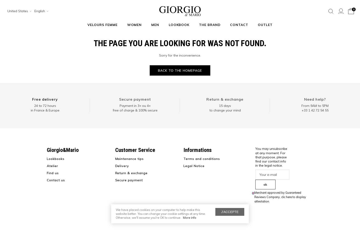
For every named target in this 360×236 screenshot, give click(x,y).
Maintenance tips (129, 159)
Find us (53, 173)
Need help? (315, 99)
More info (189, 217)
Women (134, 25)
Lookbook (179, 25)
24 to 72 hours (45, 106)
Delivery (122, 166)
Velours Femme (102, 25)
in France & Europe (45, 110)
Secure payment (135, 99)
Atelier (52, 166)
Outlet (265, 25)
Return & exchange (224, 99)
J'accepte (230, 212)
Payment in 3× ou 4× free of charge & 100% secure (135, 108)
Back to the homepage (180, 70)
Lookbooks (56, 159)
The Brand (210, 25)
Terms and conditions (201, 159)
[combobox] (17, 11)
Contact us (56, 180)
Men (155, 25)
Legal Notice (194, 166)
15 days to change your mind (225, 108)
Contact (239, 25)
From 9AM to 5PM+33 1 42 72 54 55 (315, 108)
